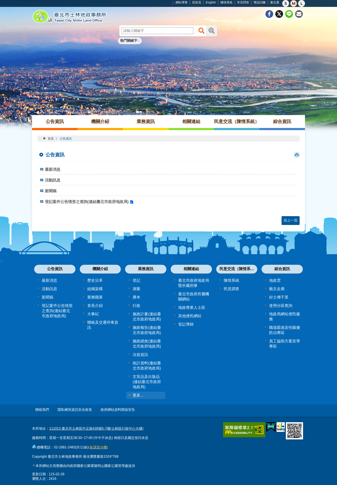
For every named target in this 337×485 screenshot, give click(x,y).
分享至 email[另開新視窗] (299, 14)
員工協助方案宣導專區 (284, 343)
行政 (136, 305)
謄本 (136, 297)
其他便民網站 (189, 316)
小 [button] (285, 3)
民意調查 (231, 289)
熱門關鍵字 (128, 40)
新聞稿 (51, 191)
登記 (136, 280)
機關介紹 (100, 121)
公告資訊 (55, 121)
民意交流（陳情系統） (236, 121)
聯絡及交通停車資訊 (102, 325)
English (211, 2)
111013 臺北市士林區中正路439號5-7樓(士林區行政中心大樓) (96, 427)
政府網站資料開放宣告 (118, 409)
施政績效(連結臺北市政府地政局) (147, 343)
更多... (138, 395)
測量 (136, 289)
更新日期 (39, 472)
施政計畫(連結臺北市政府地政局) (147, 316)
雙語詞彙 (260, 2)
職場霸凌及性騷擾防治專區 (284, 330)
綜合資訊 (282, 121)
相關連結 (191, 121)
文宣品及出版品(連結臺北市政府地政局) (147, 381)
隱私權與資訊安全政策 (75, 409)
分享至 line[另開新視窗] (289, 14)
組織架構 (95, 289)
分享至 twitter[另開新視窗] (279, 14)
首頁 (51, 138)
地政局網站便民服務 (284, 316)
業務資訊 (146, 121)
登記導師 (186, 324)
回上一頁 (290, 220)
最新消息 (52, 169)
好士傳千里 (278, 297)
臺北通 (274, 2)
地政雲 (275, 280)
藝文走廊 (277, 289)
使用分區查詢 (280, 305)
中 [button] (293, 3)
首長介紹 (95, 305)
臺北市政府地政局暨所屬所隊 (193, 283)
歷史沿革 (95, 280)
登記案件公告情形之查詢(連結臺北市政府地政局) (87, 202)
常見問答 (243, 2)
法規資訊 (140, 355)
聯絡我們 (42, 409)
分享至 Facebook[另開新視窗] (269, 14)
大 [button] (301, 3)
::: (173, 3)
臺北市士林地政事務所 (69, 16)
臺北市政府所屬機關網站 (193, 296)
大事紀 (93, 314)
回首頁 (196, 2)
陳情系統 (227, 2)
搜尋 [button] (201, 30)
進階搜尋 (211, 30)
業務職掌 (95, 297)
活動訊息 (52, 180)
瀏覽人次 (39, 477)
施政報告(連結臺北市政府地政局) (147, 330)
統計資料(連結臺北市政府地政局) (147, 365)
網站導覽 (182, 2)
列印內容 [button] (297, 155)
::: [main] (39, 138)
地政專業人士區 (191, 307)
